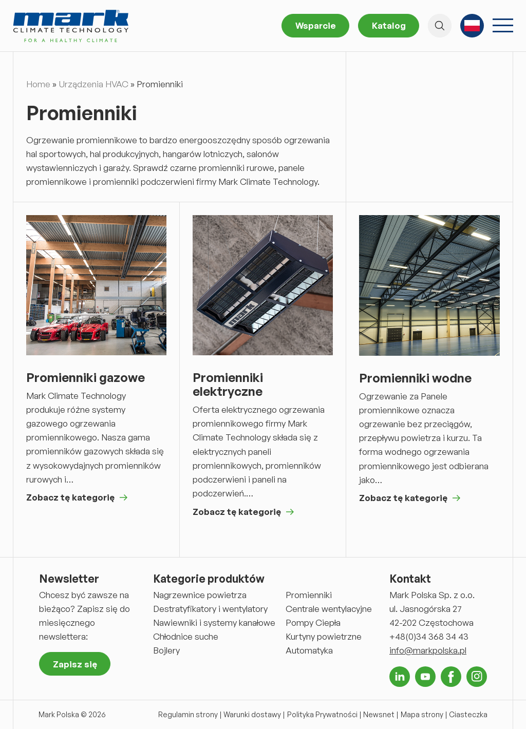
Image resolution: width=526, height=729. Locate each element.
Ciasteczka (468, 714)
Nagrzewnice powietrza (200, 594)
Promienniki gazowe (85, 378)
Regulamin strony (188, 714)
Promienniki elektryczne (228, 385)
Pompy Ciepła (313, 622)
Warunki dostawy (252, 714)
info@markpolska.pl (427, 650)
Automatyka (309, 650)
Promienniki (309, 594)
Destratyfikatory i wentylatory (210, 608)
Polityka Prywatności (322, 714)
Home (38, 84)
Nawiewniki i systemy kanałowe (214, 622)
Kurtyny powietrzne (324, 636)
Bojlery (166, 650)
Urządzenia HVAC (93, 84)
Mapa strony (422, 714)
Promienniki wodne (415, 378)
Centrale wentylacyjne (329, 608)
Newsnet (378, 714)
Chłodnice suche (185, 636)
